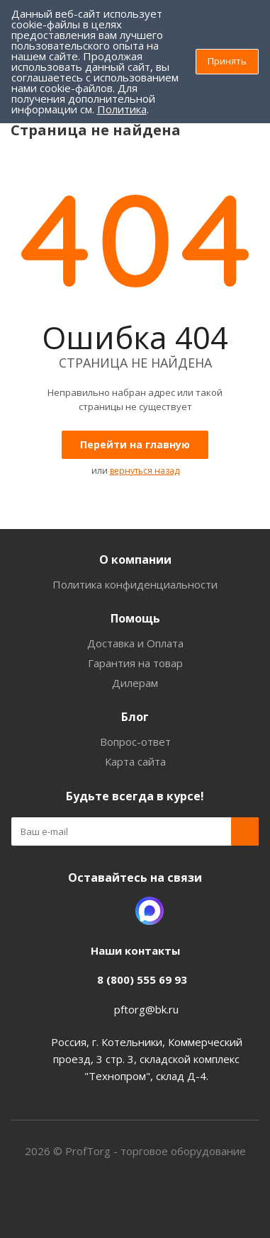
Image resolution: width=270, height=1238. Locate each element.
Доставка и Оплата (135, 643)
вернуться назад (144, 471)
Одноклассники (114, 911)
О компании (135, 559)
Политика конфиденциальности (135, 584)
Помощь (135, 618)
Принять (227, 61)
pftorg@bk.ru (146, 1009)
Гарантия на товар (135, 663)
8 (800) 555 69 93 (142, 979)
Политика (122, 109)
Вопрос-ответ (135, 741)
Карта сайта (135, 761)
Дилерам (135, 683)
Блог (135, 717)
